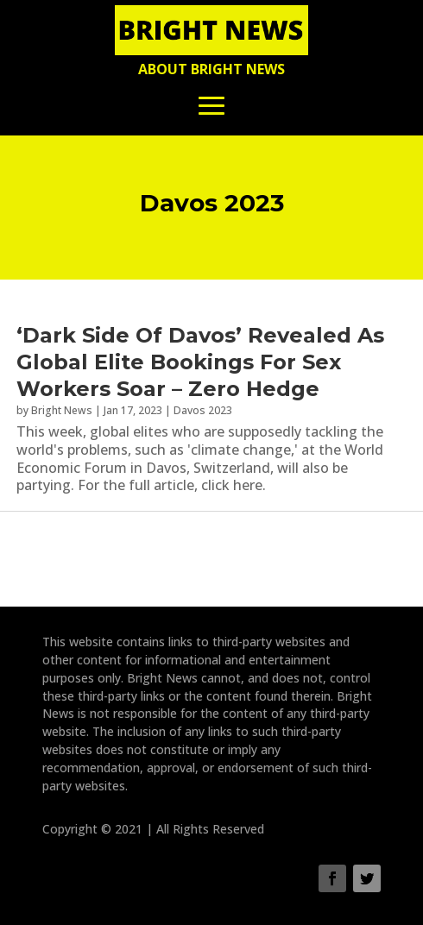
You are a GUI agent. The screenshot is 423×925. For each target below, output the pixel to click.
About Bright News (211, 69)
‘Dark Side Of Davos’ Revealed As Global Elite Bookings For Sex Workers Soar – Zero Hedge (200, 362)
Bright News (61, 410)
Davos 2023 (203, 410)
